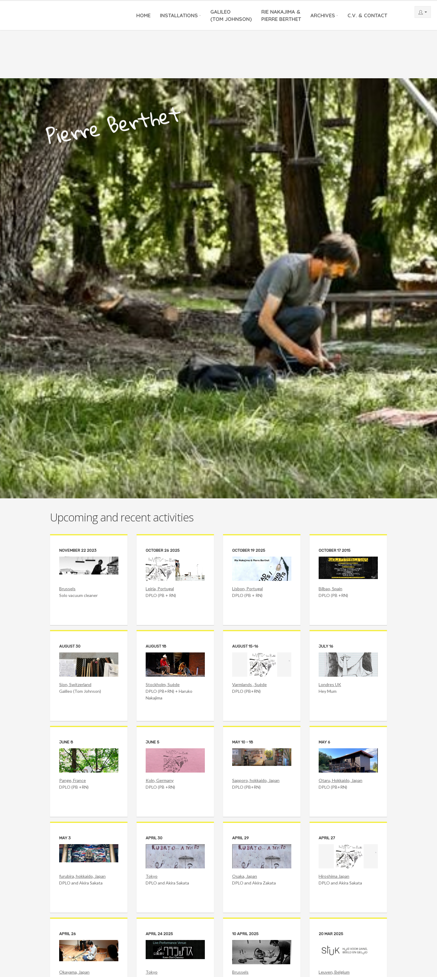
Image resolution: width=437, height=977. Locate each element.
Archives (322, 15)
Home (143, 15)
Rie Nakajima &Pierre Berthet (281, 15)
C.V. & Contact (367, 15)
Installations (179, 15)
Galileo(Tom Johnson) (231, 15)
